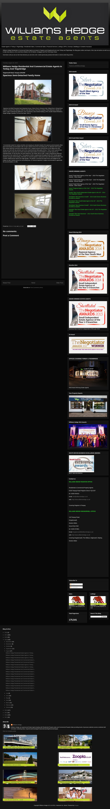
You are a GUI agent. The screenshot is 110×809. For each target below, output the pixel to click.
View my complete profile (9, 731)
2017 (6, 635)
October (8, 646)
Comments (74, 587)
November (9, 644)
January (8, 707)
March (8, 702)
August (8, 651)
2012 (6, 715)
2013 (6, 712)
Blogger (77, 805)
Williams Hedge (17, 724)
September (9, 648)
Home (33, 283)
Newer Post (6, 283)
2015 (6, 639)
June (7, 695)
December (9, 641)
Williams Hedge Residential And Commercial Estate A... (20, 660)
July (7, 693)
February (8, 705)
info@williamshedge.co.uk (80, 496)
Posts (72, 584)
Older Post (59, 283)
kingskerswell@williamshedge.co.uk (83, 532)
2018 (6, 632)
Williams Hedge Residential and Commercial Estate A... (20, 676)
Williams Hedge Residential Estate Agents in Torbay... (20, 653)
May (7, 698)
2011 (6, 717)
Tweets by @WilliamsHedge (77, 66)
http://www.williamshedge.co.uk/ (81, 499)
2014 (6, 710)
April (7, 700)
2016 (6, 637)
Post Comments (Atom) (36, 287)
